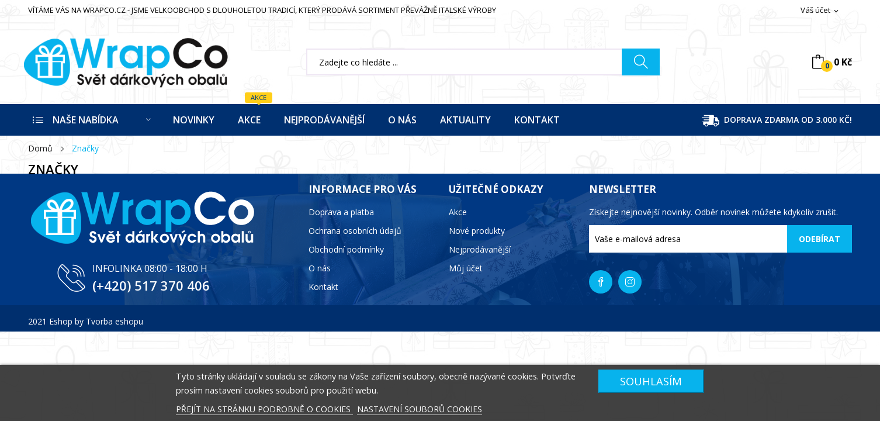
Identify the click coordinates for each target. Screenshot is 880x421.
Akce (458, 212)
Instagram (630, 282)
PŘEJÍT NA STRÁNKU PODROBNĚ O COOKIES (264, 409)
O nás (320, 268)
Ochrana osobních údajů (355, 230)
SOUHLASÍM (651, 381)
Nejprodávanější (480, 249)
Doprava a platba (341, 212)
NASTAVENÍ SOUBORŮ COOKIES (419, 409)
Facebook (600, 282)
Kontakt (323, 286)
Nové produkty (477, 230)
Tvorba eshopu (114, 321)
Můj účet (466, 268)
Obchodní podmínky (346, 249)
